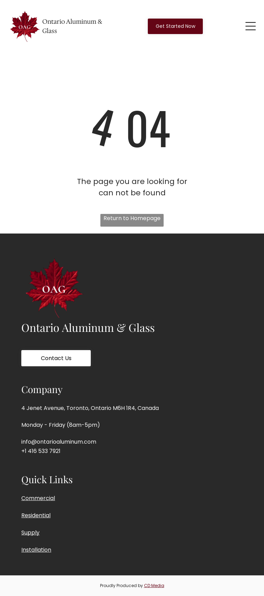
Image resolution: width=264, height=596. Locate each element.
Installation (36, 550)
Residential (36, 515)
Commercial (38, 498)
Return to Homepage (132, 218)
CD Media (154, 585)
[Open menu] (250, 26)
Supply (30, 533)
